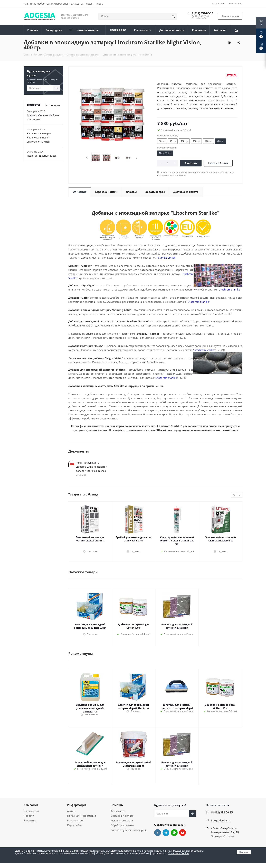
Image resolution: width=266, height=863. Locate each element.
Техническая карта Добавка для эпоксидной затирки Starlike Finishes (91, 466)
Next (136, 157)
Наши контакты (217, 805)
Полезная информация (81, 815)
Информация (76, 805)
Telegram (166, 832)
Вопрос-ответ (75, 820)
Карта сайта (74, 825)
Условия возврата (122, 820)
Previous (87, 157)
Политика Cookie (178, 853)
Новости (29, 815)
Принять (243, 851)
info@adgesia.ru (220, 820)
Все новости (52, 105)
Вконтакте (157, 832)
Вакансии (30, 820)
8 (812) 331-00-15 (202, 13)
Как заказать (118, 811)
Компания (31, 805)
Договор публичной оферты (128, 830)
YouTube (182, 832)
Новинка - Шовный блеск (41, 155)
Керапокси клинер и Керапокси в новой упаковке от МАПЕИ (39, 137)
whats (174, 832)
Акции (71, 811)
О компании (31, 811)
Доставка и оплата (122, 815)
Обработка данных (122, 825)
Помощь (117, 805)
